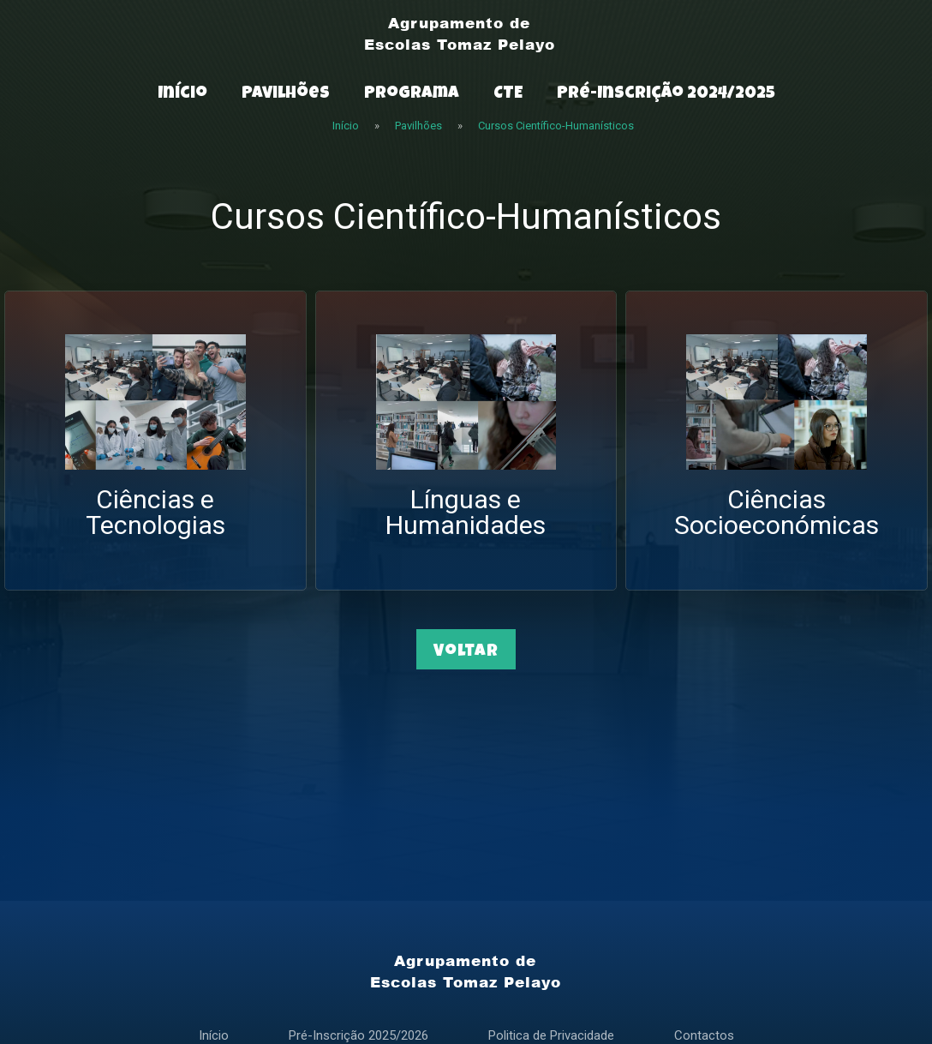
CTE (508, 94)
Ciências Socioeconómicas (776, 512)
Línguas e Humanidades (465, 512)
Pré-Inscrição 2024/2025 (666, 94)
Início (182, 94)
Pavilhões (286, 94)
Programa (411, 94)
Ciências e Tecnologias (155, 512)
